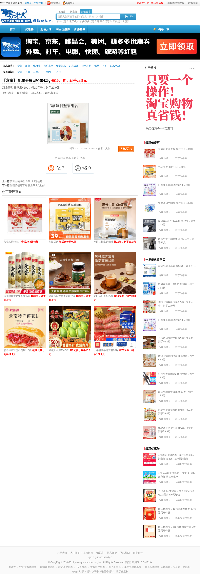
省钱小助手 (78, 571)
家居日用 (74, 65)
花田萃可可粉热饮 (115, 298)
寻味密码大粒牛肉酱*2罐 (70, 298)
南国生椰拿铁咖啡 (115, 241)
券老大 (12, 567)
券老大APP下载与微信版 (150, 3)
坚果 (82, 157)
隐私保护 (112, 552)
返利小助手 (93, 571)
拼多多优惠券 (89, 21)
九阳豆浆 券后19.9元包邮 (171, 167)
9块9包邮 (115, 65)
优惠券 (29, 29)
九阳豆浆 (62, 241)
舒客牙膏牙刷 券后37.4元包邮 (174, 185)
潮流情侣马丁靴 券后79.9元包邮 (27, 185)
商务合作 (138, 552)
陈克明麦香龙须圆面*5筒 (25, 298)
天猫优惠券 (181, 194)
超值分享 (46, 29)
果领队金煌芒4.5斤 (69, 352)
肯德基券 (79, 29)
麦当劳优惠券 (152, 567)
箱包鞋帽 (86, 65)
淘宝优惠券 (63, 29)
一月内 (57, 71)
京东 (68, 157)
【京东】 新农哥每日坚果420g (44, 81)
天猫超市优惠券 (121, 21)
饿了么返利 (122, 571)
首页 (12, 29)
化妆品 (36, 65)
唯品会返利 (107, 571)
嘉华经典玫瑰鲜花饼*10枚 (24, 352)
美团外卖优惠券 (132, 567)
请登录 (28, 3)
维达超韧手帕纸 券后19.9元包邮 (175, 203)
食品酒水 (61, 65)
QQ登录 (70, 3)
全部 (19, 65)
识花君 (100, 552)
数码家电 (48, 65)
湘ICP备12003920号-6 (100, 557)
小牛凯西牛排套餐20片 (114, 352)
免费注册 (38, 3)
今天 (27, 71)
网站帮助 (125, 552)
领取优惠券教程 (175, 3)
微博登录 (56, 3)
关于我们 (62, 552)
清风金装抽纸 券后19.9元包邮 (26, 181)
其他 (104, 65)
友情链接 (88, 552)
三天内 (36, 71)
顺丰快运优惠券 (183, 518)
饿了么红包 (75, 21)
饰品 (96, 65)
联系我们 (193, 3)
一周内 (47, 71)
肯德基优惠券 (47, 567)
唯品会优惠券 (104, 21)
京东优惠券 (63, 21)
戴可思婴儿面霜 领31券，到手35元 (177, 266)
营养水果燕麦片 (21, 241)
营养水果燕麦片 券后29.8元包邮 (175, 149)
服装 (27, 65)
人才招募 (75, 552)
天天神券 (82, 567)
